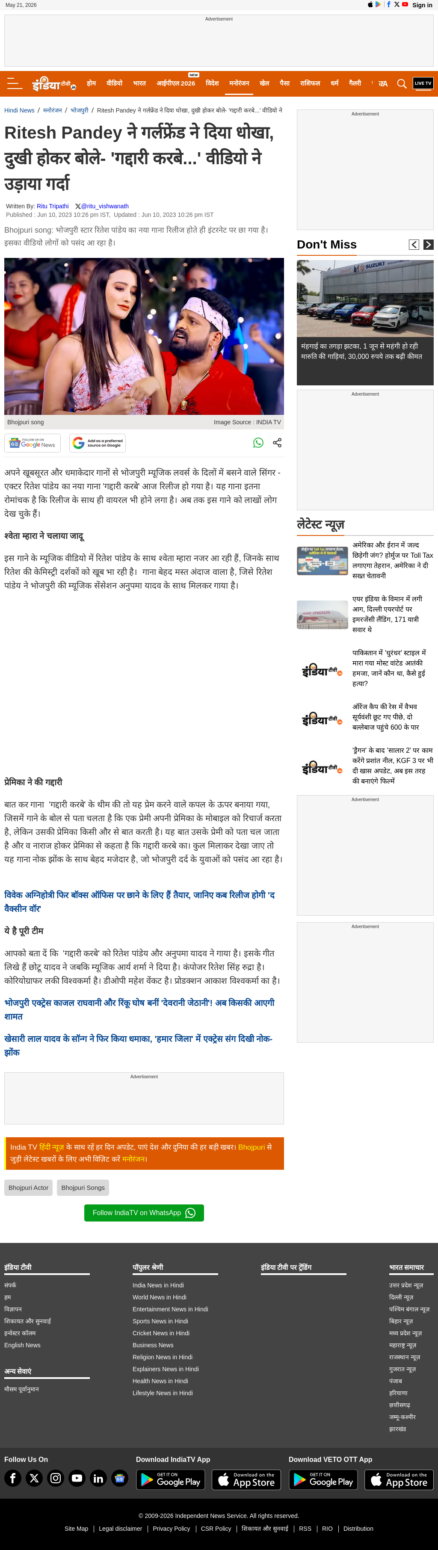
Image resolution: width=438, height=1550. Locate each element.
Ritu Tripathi (53, 206)
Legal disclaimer (120, 1528)
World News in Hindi (159, 1297)
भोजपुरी (80, 110)
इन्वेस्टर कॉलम (20, 1333)
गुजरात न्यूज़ (402, 1369)
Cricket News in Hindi (161, 1333)
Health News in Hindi (160, 1381)
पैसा (285, 83)
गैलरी (355, 83)
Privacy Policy (171, 1528)
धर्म (334, 83)
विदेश (212, 83)
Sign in (422, 5)
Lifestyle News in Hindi (163, 1393)
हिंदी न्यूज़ (52, 1147)
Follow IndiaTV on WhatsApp (144, 1213)
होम (91, 83)
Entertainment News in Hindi (170, 1309)
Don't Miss (327, 244)
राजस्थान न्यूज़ (404, 1357)
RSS (305, 1528)
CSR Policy (216, 1528)
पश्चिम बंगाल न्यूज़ (409, 1309)
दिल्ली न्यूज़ (401, 1297)
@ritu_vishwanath (105, 206)
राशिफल (310, 83)
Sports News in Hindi (160, 1321)
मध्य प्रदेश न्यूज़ (405, 1333)
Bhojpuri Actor (28, 1187)
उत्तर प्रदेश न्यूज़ (406, 1285)
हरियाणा (398, 1393)
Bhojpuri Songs (83, 1187)
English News (22, 1345)
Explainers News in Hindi (166, 1369)
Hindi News (19, 110)
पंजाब (395, 1381)
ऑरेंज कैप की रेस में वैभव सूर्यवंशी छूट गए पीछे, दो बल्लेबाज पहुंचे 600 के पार (385, 717)
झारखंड (397, 1429)
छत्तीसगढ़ (399, 1405)
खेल (264, 83)
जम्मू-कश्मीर (402, 1417)
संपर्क (10, 1285)
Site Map (76, 1528)
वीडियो (114, 83)
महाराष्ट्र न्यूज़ (402, 1345)
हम (7, 1297)
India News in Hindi (158, 1285)
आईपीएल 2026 (176, 83)
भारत (139, 83)
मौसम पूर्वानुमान (21, 1389)
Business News (153, 1345)
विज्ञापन (13, 1309)
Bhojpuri (251, 1147)
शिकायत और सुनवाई (27, 1321)
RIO (327, 1528)
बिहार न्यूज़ (401, 1321)
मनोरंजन (239, 83)
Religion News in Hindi (162, 1357)
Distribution (358, 1528)
